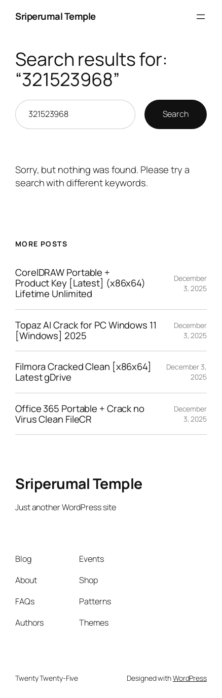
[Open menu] (201, 17)
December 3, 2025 (190, 283)
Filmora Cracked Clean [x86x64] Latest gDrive (83, 372)
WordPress (190, 678)
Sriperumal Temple (55, 16)
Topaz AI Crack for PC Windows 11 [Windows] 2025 (86, 330)
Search (176, 113)
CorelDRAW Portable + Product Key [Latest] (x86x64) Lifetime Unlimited (80, 283)
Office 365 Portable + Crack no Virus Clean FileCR (79, 414)
